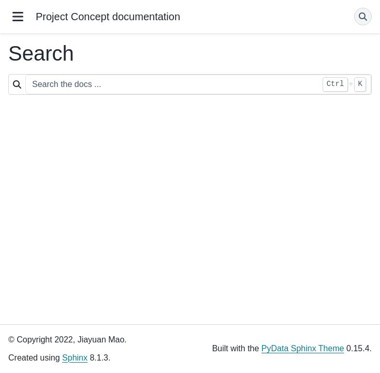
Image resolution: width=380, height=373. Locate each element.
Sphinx (74, 357)
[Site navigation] (17, 16)
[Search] (363, 16)
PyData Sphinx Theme (302, 348)
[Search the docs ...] (198, 84)
